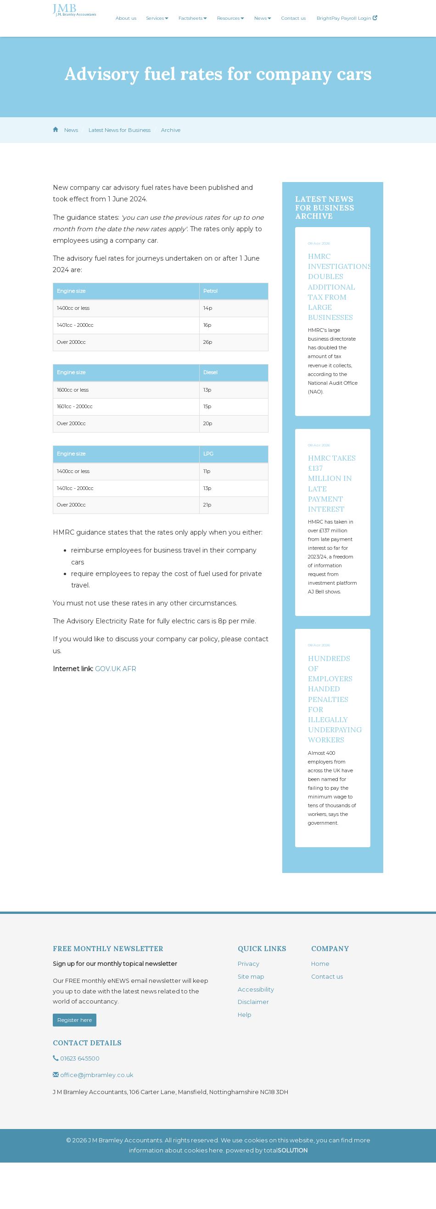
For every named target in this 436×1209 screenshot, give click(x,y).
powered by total (266, 1196)
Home (320, 1010)
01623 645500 (76, 1104)
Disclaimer (253, 1048)
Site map (251, 1023)
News (262, 18)
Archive (170, 130)
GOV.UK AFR (115, 669)
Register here (74, 1066)
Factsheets (193, 18)
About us (126, 18)
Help (245, 1061)
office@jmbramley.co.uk (93, 1121)
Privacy (248, 1010)
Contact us (293, 18)
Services (157, 18)
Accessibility (256, 1035)
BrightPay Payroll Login (347, 18)
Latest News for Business (120, 130)
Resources (230, 18)
